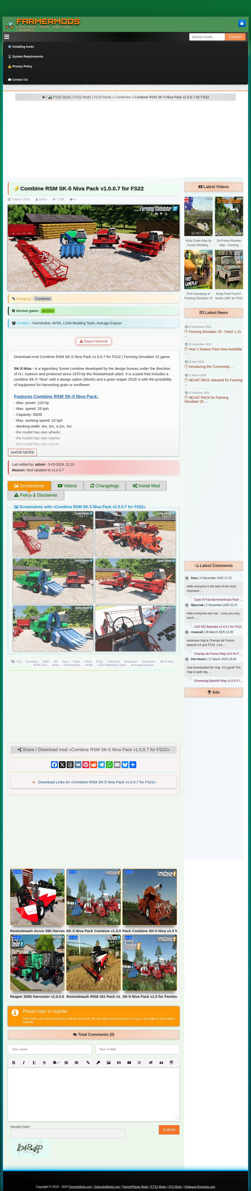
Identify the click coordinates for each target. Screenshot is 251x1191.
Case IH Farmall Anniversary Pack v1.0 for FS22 (218, 599)
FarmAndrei (72, 665)
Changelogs (104, 485)
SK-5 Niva (167, 661)
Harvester (148, 661)
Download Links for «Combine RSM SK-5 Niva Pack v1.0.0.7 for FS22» (96, 782)
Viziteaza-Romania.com (199, 1187)
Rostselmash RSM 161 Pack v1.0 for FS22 (93, 996)
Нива (55, 665)
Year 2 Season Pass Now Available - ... (213, 351)
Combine (31, 661)
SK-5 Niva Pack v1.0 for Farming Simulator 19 (149, 996)
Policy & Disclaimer (36, 495)
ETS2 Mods (158, 1187)
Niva (65, 661)
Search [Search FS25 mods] (235, 37)
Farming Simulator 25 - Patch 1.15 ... (212, 334)
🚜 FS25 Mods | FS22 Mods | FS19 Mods (79, 97)
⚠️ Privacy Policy (20, 66)
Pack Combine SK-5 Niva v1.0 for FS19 (149, 931)
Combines (123, 97)
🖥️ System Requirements (25, 56)
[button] (13, 1062)
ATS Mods (175, 1187)
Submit (169, 1130)
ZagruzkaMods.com (107, 1187)
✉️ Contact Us (18, 79)
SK (56, 661)
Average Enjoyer (142, 665)
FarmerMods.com (80, 1187)
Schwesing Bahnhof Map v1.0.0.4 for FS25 (218, 681)
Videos (67, 485)
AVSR (89, 665)
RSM (45, 661)
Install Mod (146, 485)
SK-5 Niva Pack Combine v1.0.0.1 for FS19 (93, 931)
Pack (76, 661)
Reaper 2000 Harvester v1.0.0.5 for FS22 (37, 996)
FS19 (88, 661)
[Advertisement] (125, 137)
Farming (113, 661)
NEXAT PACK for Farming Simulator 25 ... (206, 399)
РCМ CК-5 (40, 665)
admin (43, 199)
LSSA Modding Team (111, 665)
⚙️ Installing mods (21, 46)
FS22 (99, 661)
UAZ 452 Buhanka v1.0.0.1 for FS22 (217, 626)
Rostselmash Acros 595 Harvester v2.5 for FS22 (37, 931)
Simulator (130, 661)
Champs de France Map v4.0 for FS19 (218, 653)
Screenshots (29, 485)
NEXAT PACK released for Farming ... (213, 382)
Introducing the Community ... (209, 367)
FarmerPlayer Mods (135, 1187)
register (138, 1018)
